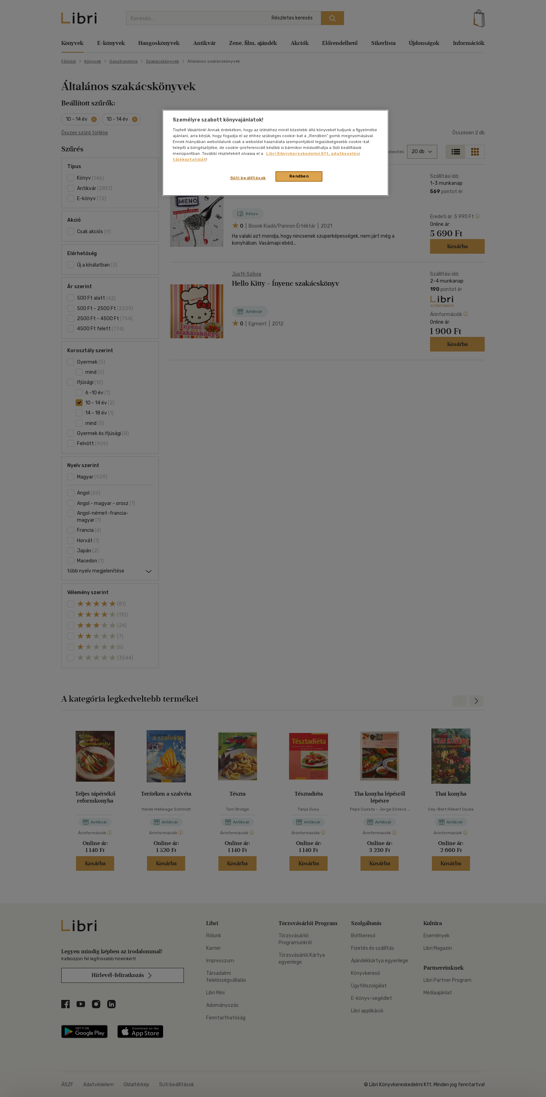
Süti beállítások (248, 177)
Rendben (299, 176)
